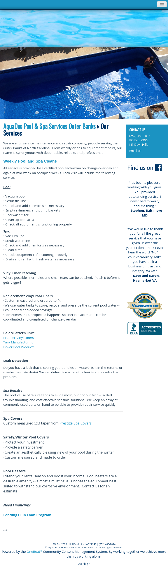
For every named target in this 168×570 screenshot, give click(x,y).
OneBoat (34, 551)
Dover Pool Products (19, 347)
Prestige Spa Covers (76, 423)
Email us (135, 151)
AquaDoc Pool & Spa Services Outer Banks (49, 126)
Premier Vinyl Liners (18, 337)
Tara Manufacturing (18, 342)
